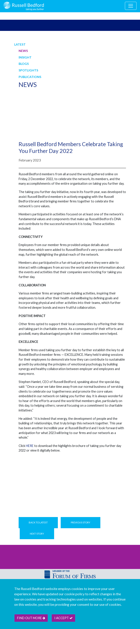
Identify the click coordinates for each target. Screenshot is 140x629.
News (23, 51)
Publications (30, 77)
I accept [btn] (63, 618)
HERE (30, 446)
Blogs (24, 64)
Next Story (37, 533)
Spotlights (28, 70)
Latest (20, 44)
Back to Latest (38, 522)
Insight (25, 57)
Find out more (31, 618)
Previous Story (80, 522)
